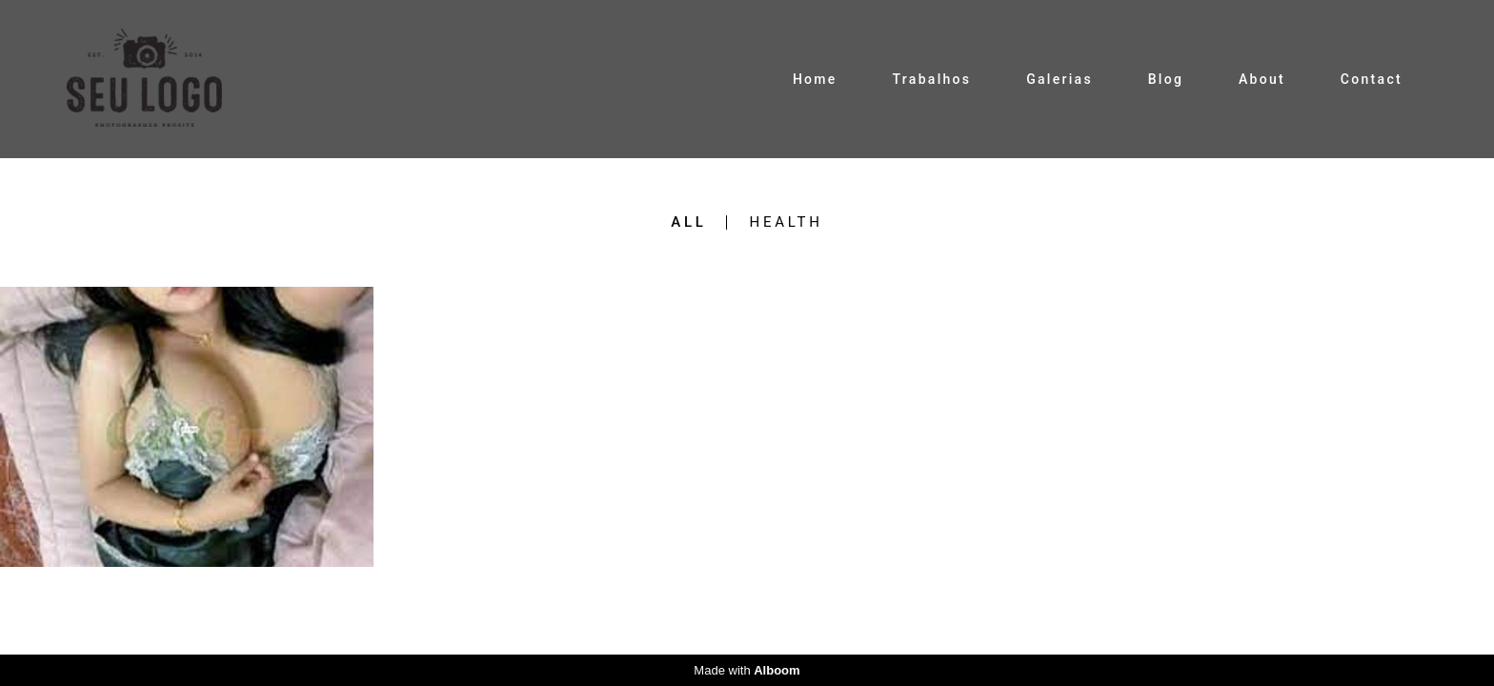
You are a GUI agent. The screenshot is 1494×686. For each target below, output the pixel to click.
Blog (1166, 79)
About (1262, 79)
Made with (746, 670)
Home (815, 79)
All (688, 222)
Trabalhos (931, 79)
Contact (1372, 79)
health (785, 222)
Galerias (1059, 79)
